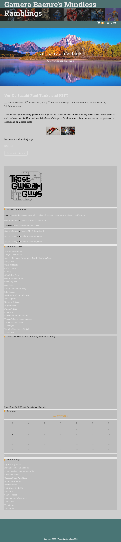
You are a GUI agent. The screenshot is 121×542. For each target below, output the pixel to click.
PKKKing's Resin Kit (13, 488)
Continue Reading (17, 154)
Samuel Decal (10, 494)
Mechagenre (10, 298)
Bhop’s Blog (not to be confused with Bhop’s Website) (28, 258)
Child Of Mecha (11, 264)
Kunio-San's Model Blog (15, 288)
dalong (7, 271)
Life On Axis (10, 292)
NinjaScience (10, 305)
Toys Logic (9, 505)
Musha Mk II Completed (32, 231)
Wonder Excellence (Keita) (16, 329)
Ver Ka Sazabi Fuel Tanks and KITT (36, 95)
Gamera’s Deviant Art (14, 278)
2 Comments (14, 106)
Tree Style (9, 325)
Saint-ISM (8, 312)
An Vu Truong (10, 236)
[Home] (48, 60)
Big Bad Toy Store (12, 464)
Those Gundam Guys (13, 322)
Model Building (98, 102)
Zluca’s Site (9, 332)
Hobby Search (10, 484)
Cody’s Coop (10, 268)
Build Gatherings (60, 102)
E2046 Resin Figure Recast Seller (19, 471)
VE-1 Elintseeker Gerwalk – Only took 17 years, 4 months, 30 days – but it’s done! (48, 215)
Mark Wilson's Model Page (16, 295)
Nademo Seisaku (12, 302)
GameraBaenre (15, 102)
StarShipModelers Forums (16, 315)
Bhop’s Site (9, 261)
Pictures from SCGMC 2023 (33, 220)
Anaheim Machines (13, 251)
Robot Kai (8, 491)
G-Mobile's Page (11, 275)
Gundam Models (79, 102)
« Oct (6, 455)
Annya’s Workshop (13, 254)
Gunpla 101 (9, 285)
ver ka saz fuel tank (63, 60)
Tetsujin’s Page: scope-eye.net (18, 319)
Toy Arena (9, 501)
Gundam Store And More (15, 478)
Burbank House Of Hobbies (16, 467)
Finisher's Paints (11, 474)
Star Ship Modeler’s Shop (15, 498)
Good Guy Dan (10, 281)
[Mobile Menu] (110, 22)
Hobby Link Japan (12, 481)
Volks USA (9, 508)
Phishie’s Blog (10, 309)
